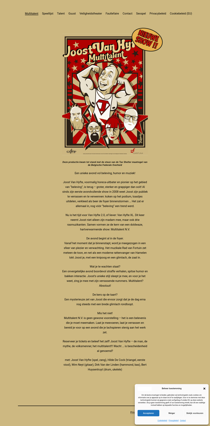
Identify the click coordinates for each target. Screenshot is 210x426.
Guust (72, 13)
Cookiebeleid (162, 420)
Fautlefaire (112, 13)
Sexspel (141, 13)
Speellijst (47, 13)
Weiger (171, 413)
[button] (204, 388)
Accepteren (148, 413)
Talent (61, 13)
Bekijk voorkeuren (194, 413)
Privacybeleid (174, 420)
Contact (183, 420)
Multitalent (31, 13)
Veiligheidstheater (90, 13)
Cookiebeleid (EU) (181, 13)
